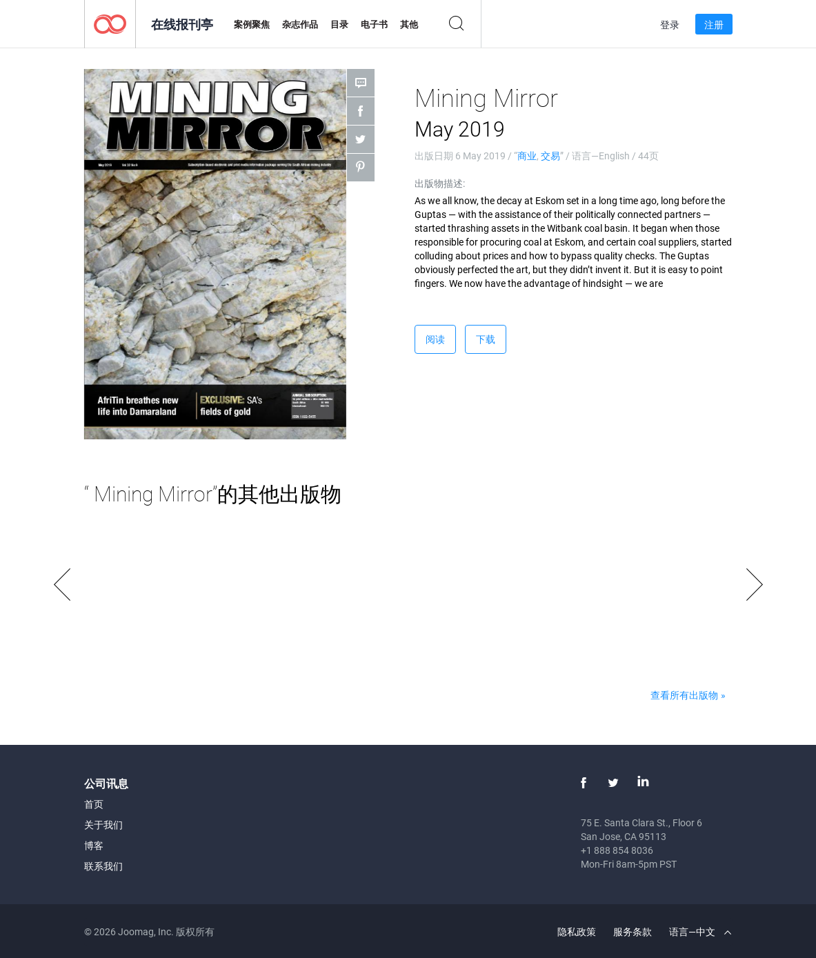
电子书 (374, 24)
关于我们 (103, 824)
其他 (409, 24)
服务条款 (632, 931)
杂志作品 (300, 24)
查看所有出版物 (684, 694)
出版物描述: (440, 183)
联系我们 (103, 865)
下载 (485, 339)
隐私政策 (576, 931)
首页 (93, 803)
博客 (93, 845)
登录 (669, 24)
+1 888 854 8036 (617, 850)
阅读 (435, 339)
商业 (527, 155)
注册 (714, 24)
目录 (339, 24)
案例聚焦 (252, 24)
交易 (550, 155)
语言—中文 (700, 931)
